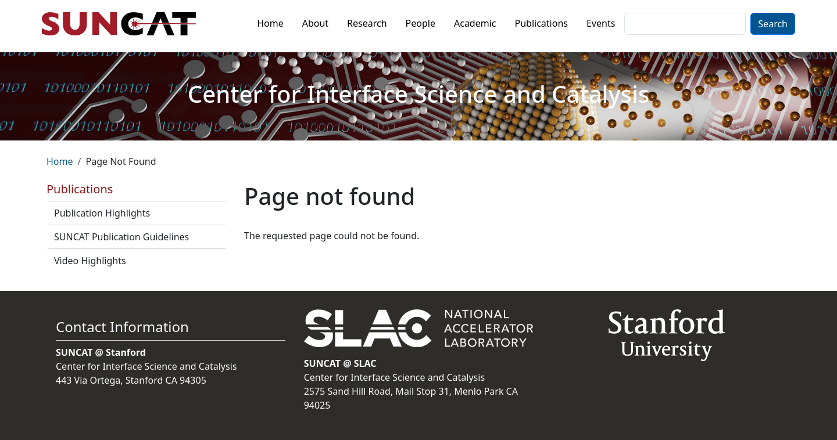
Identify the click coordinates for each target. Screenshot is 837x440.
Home (270, 23)
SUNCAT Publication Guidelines (121, 236)
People (420, 23)
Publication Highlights (102, 213)
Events (600, 23)
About (315, 23)
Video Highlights (90, 260)
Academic (475, 23)
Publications (541, 23)
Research (367, 23)
